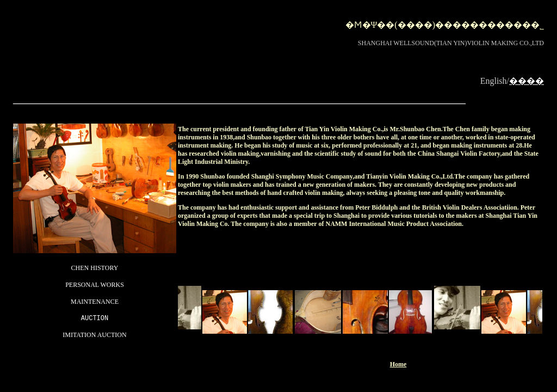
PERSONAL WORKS (94, 284)
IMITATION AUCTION (94, 336)
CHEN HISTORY (95, 267)
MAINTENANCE (95, 301)
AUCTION (94, 318)
